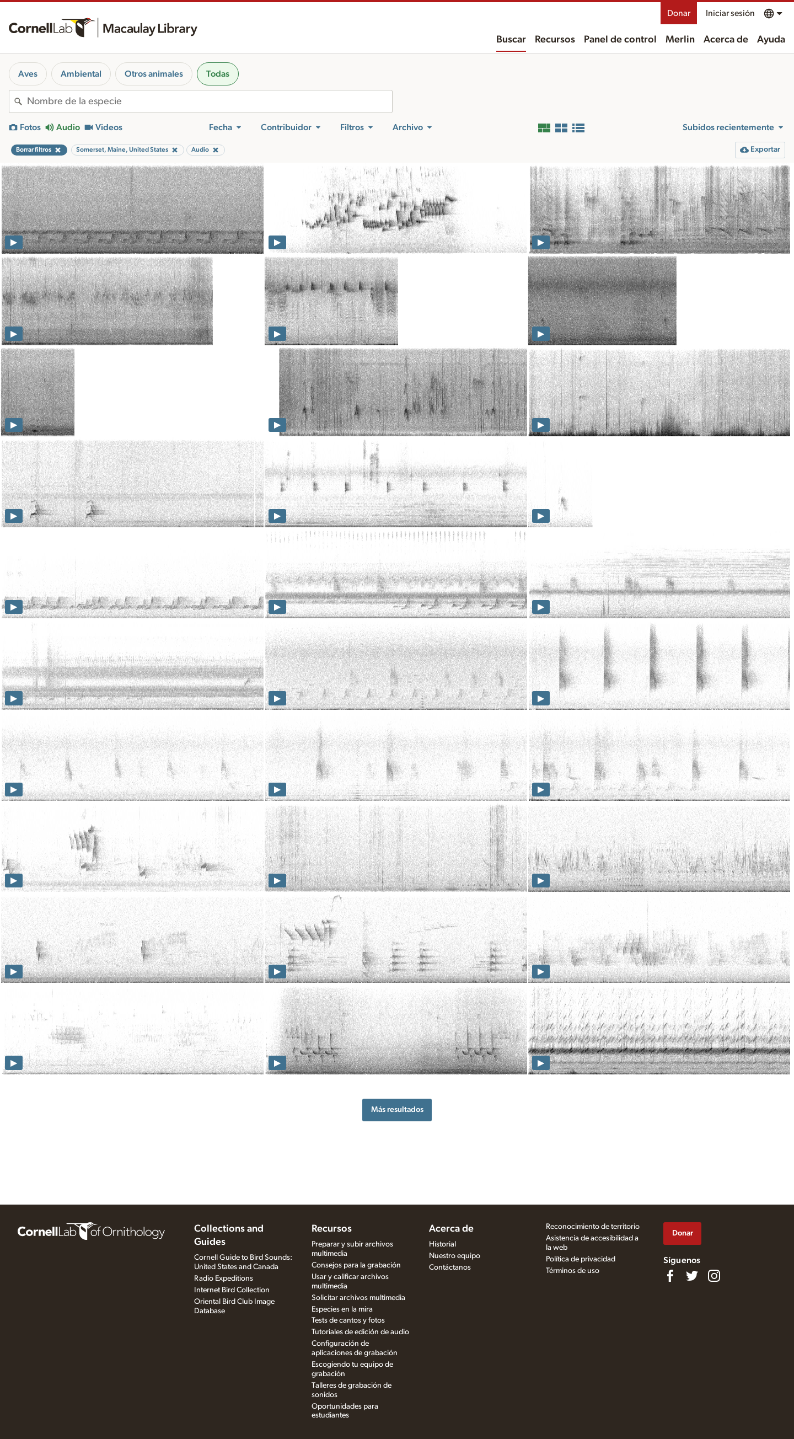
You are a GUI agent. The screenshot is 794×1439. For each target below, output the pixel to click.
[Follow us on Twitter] (692, 1275)
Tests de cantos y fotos (348, 1320)
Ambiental (81, 73)
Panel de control (620, 40)
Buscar (511, 40)
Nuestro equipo (454, 1256)
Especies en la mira (342, 1309)
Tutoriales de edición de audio (360, 1332)
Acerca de (726, 40)
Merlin (680, 40)
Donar (678, 13)
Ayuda (771, 40)
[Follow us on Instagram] (714, 1275)
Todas (217, 73)
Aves (27, 73)
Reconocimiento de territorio (593, 1227)
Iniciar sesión (730, 13)
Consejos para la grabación (356, 1265)
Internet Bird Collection (232, 1290)
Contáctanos (450, 1267)
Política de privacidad (580, 1259)
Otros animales (154, 73)
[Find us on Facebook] (670, 1275)
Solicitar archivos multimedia (358, 1298)
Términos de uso (572, 1271)
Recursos (555, 40)
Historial (442, 1244)
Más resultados (397, 1109)
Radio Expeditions (223, 1278)
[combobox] (209, 101)
